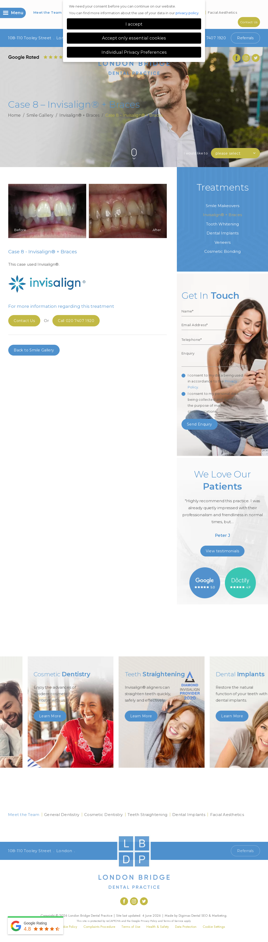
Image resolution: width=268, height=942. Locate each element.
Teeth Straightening (147, 814)
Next (256, 144)
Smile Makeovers (222, 205)
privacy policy (187, 13)
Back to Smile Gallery (34, 350)
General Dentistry (61, 814)
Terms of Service (173, 921)
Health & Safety (157, 926)
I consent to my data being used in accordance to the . (215, 381)
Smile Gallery (40, 115)
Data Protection (185, 926)
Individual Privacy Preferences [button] (134, 52)
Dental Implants (223, 233)
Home (14, 115)
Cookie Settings (214, 926)
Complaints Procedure (99, 926)
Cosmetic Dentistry (103, 814)
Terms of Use (130, 926)
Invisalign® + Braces (79, 115)
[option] (223, 505)
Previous (244, 144)
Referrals (245, 38)
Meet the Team (47, 12)
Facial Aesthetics (222, 12)
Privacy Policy (149, 921)
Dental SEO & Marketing (208, 915)
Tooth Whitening (222, 224)
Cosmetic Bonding (222, 251)
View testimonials (222, 551)
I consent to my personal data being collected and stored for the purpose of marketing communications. (214, 402)
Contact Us (249, 22)
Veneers (223, 242)
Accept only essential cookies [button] (134, 38)
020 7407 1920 (208, 38)
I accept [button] (134, 24)
